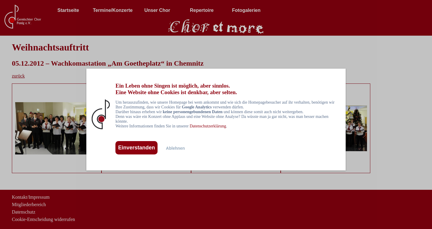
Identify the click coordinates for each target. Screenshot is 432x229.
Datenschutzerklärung (208, 126)
